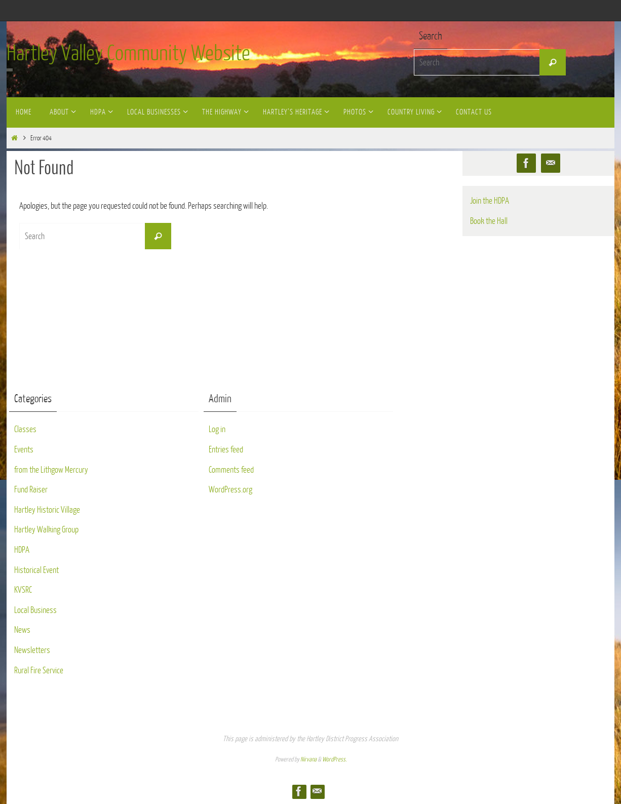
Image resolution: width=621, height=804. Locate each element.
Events (23, 449)
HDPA (21, 550)
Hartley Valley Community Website (128, 53)
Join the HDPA (489, 201)
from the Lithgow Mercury (51, 470)
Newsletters (32, 650)
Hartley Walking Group (46, 529)
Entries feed (226, 449)
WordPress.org (230, 489)
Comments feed (231, 470)
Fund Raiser (31, 489)
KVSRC (23, 590)
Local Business (35, 610)
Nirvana (308, 759)
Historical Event (36, 570)
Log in (217, 429)
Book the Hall (489, 221)
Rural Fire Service (38, 670)
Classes (25, 429)
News (22, 630)
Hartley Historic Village (47, 510)
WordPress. (334, 759)
